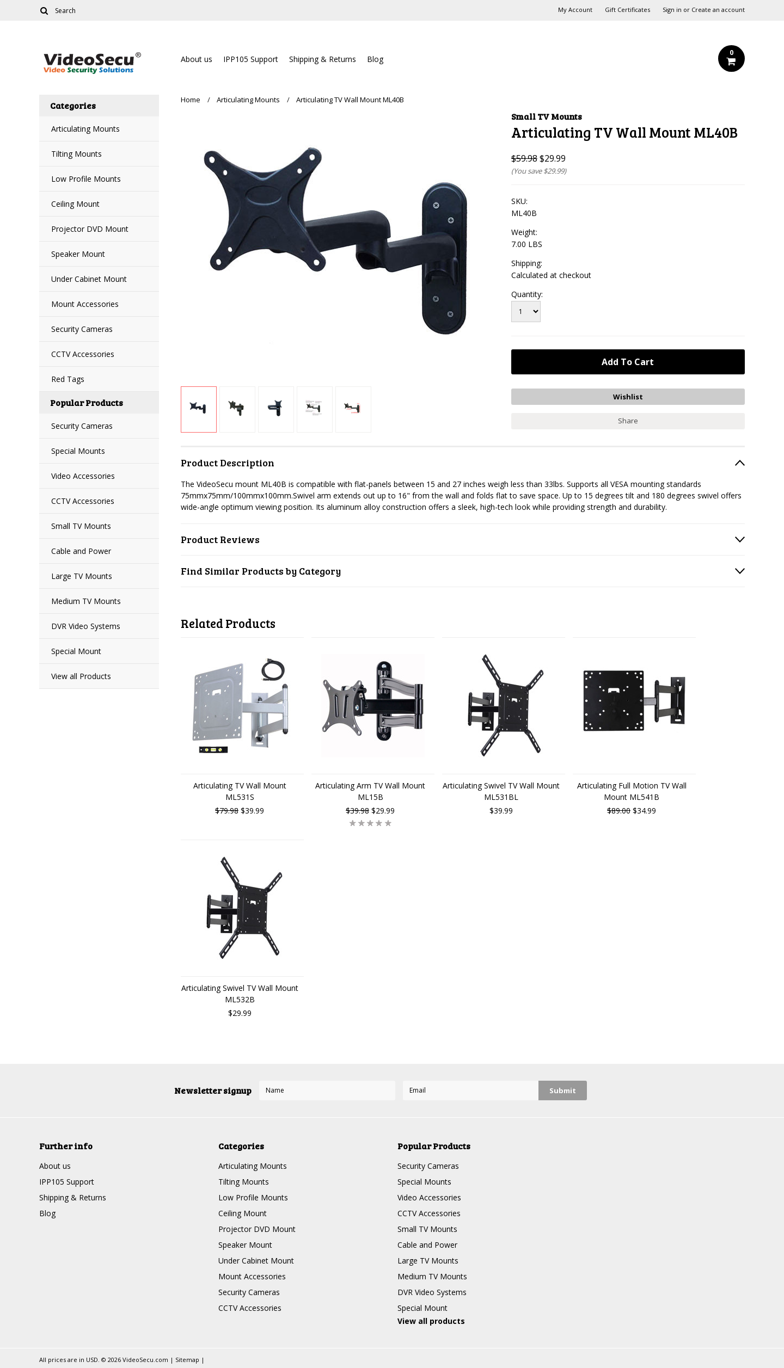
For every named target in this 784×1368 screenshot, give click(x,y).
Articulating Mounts (85, 129)
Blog (375, 59)
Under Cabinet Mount (89, 279)
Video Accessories (83, 476)
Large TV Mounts (81, 576)
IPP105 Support (250, 59)
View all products (431, 1321)
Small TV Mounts (81, 526)
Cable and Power (81, 551)
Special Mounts (78, 451)
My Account (575, 10)
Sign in (672, 10)
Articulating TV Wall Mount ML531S (239, 791)
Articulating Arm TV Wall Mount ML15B (370, 791)
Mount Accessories (85, 304)
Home (190, 99)
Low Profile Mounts (86, 179)
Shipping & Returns (322, 59)
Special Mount (76, 651)
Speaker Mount (78, 254)
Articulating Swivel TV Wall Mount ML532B (239, 994)
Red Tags (67, 379)
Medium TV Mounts (86, 601)
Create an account (718, 10)
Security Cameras (82, 329)
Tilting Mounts (76, 154)
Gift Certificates (627, 10)
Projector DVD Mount (89, 229)
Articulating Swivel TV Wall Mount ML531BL (501, 791)
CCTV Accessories (82, 354)
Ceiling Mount (75, 204)
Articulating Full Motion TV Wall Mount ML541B (632, 791)
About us (196, 59)
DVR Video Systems (85, 626)
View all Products (81, 676)
